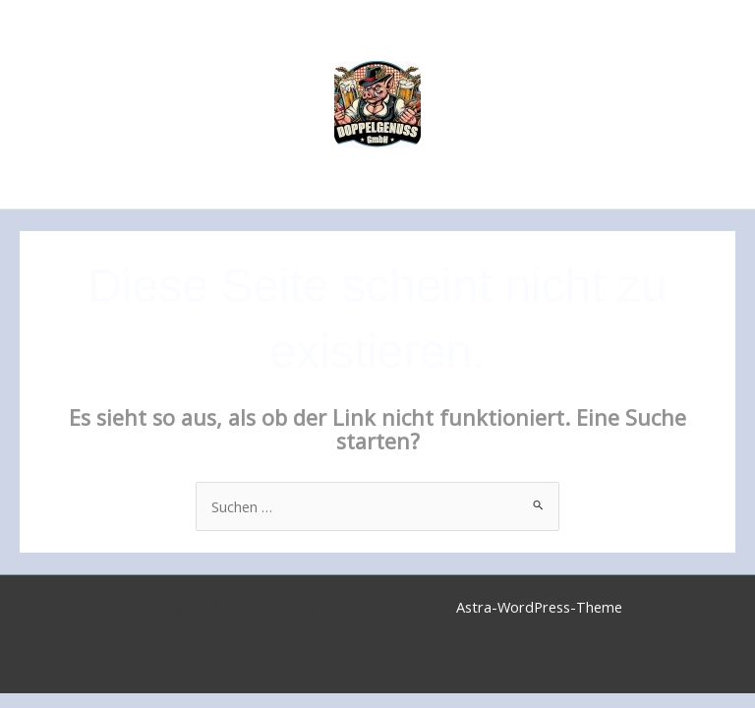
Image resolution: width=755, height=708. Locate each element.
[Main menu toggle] (714, 104)
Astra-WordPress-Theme (539, 607)
